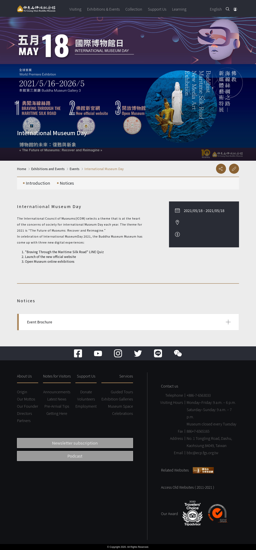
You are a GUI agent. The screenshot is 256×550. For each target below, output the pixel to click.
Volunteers (86, 398)
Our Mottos (26, 398)
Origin (22, 391)
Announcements (56, 391)
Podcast (74, 456)
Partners (24, 420)
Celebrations (122, 413)
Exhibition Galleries (117, 398)
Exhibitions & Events (103, 9)
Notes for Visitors (57, 376)
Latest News (56, 398)
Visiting (75, 9)
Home (21, 168)
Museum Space (120, 406)
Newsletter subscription (75, 443)
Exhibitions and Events (48, 168)
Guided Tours (122, 391)
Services (126, 376)
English (216, 9)
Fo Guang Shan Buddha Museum (36, 8)
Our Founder (27, 406)
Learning (179, 9)
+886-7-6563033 (199, 395)
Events (74, 168)
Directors (24, 413)
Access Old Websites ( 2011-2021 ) (187, 487)
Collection (133, 9)
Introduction (38, 183)
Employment (86, 406)
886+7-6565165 (198, 431)
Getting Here (56, 413)
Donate (86, 391)
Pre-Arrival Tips (56, 406)
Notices (67, 183)
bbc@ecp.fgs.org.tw (202, 452)
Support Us (157, 9)
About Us (24, 376)
